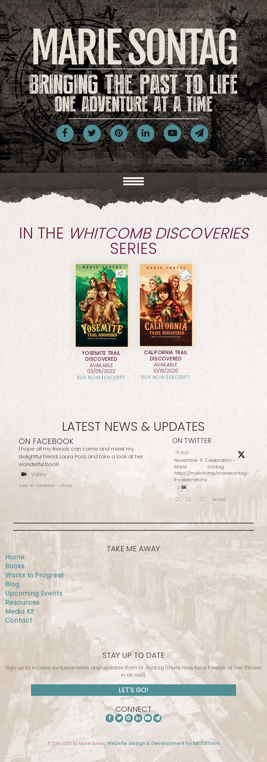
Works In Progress (34, 575)
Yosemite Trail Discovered (101, 356)
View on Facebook (37, 485)
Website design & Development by (163, 743)
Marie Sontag (134, 70)
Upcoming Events (33, 593)
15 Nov (182, 453)
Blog (12, 584)
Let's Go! (133, 690)
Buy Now (88, 377)
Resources (22, 602)
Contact (18, 620)
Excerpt (115, 377)
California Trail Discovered (165, 355)
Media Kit (19, 611)
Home (15, 557)
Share (66, 485)
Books (14, 566)
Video (33, 474)
